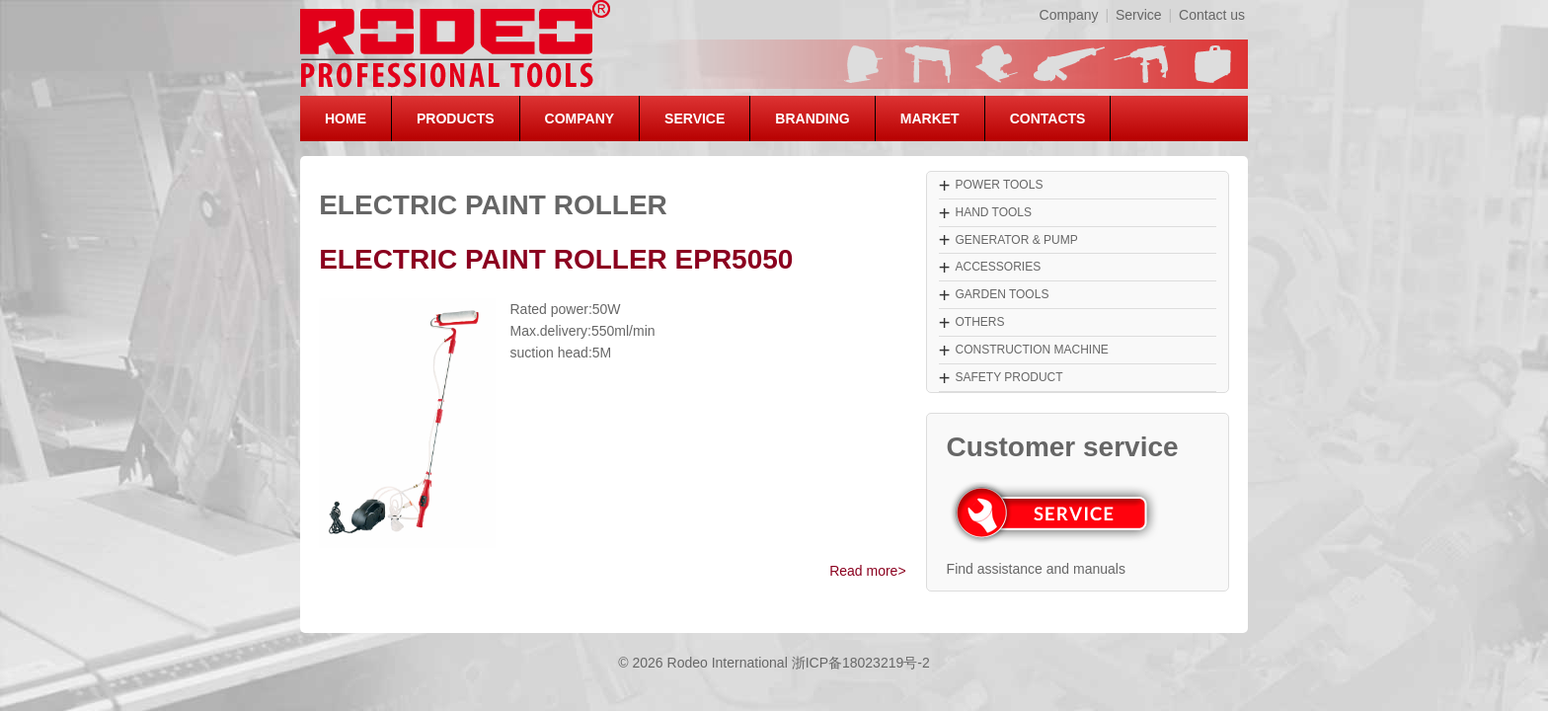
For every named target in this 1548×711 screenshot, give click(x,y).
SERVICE (694, 118)
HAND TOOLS (993, 212)
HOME (345, 118)
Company (1069, 15)
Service (1139, 15)
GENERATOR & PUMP (1016, 240)
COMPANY (580, 118)
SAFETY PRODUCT (1008, 377)
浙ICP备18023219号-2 (861, 663)
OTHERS (979, 322)
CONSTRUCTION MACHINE (1031, 349)
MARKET (930, 118)
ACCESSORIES (998, 267)
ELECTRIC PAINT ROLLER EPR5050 (556, 259)
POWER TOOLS (999, 185)
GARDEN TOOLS (1001, 294)
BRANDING (812, 118)
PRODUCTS (456, 118)
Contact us (1212, 15)
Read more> (867, 571)
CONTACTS (1048, 118)
